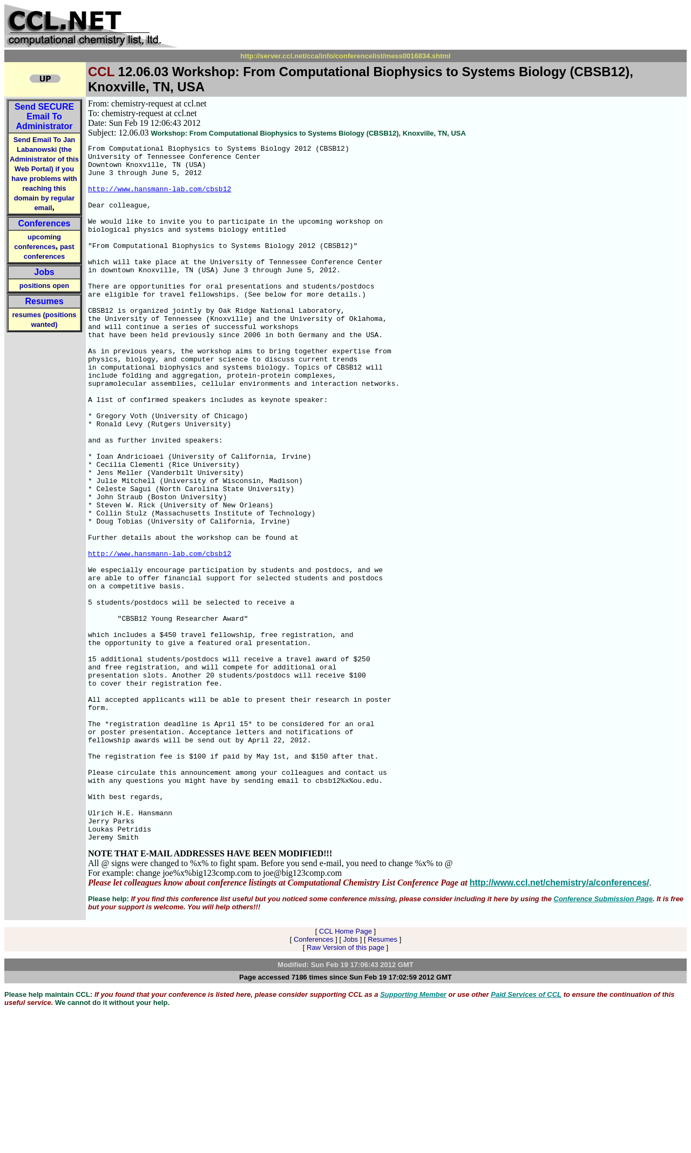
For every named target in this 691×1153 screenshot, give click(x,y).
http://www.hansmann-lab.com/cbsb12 (159, 198)
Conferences (44, 223)
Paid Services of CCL (526, 1134)
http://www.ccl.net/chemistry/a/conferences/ (559, 1022)
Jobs (44, 272)
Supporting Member (413, 1134)
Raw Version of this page (345, 1087)
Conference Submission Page (603, 1038)
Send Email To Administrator (44, 116)
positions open (44, 285)
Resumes (44, 301)
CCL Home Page (345, 1071)
